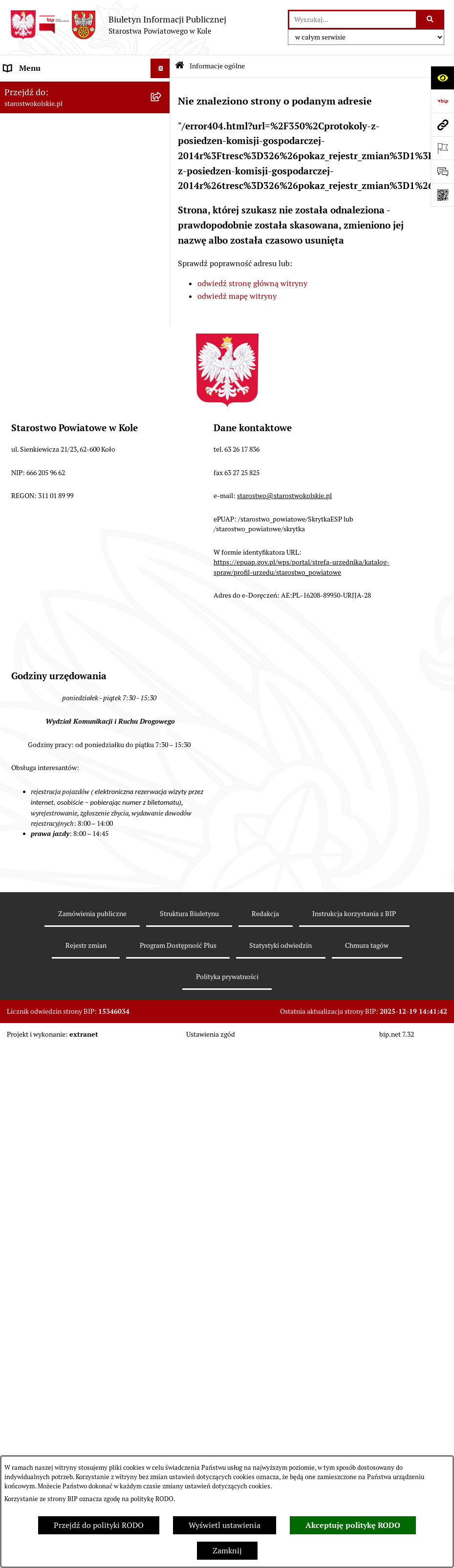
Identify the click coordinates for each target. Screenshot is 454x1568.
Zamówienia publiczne (92, 913)
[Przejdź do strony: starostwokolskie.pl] (442, 124)
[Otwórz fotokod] (442, 195)
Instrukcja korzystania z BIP (354, 913)
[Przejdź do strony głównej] (118, 25)
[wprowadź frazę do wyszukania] (352, 19)
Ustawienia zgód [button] (210, 1034)
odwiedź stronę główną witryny (252, 283)
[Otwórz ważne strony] (442, 148)
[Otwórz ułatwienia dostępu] (442, 77)
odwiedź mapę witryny (237, 296)
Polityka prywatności (227, 976)
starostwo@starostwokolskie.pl (284, 495)
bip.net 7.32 (396, 1034)
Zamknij (227, 1551)
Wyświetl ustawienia (224, 1525)
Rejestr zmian (86, 945)
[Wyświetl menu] (160, 68)
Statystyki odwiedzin (280, 945)
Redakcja (265, 913)
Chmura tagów (367, 945)
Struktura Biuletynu (189, 913)
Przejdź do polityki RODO (99, 1525)
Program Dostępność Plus (178, 945)
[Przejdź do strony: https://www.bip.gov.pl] (442, 101)
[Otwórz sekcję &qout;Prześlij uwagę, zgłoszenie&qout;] (442, 171)
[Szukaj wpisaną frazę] (430, 19)
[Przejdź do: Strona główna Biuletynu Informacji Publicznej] (179, 66)
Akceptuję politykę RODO (352, 1525)
